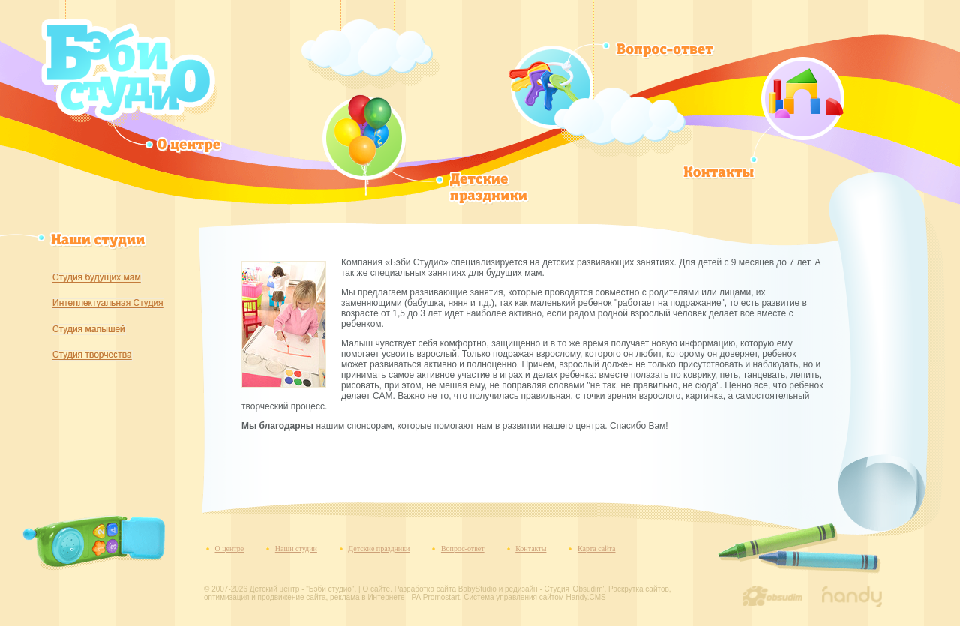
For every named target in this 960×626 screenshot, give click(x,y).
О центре (229, 548)
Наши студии (296, 548)
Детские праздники (379, 548)
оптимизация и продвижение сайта (265, 597)
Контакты (530, 548)
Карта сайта (597, 548)
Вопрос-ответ (462, 548)
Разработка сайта (425, 589)
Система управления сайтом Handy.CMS (534, 597)
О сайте (376, 589)
